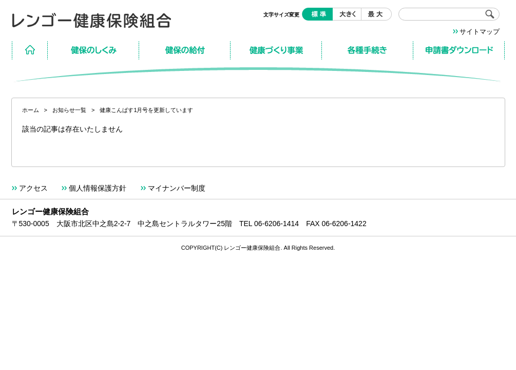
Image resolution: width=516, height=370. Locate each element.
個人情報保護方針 (97, 188)
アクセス (33, 188)
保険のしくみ (93, 50)
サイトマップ (480, 31)
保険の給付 (185, 50)
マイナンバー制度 (176, 188)
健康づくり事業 (276, 50)
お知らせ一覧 (69, 110)
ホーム (30, 50)
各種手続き (367, 50)
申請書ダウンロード (459, 50)
